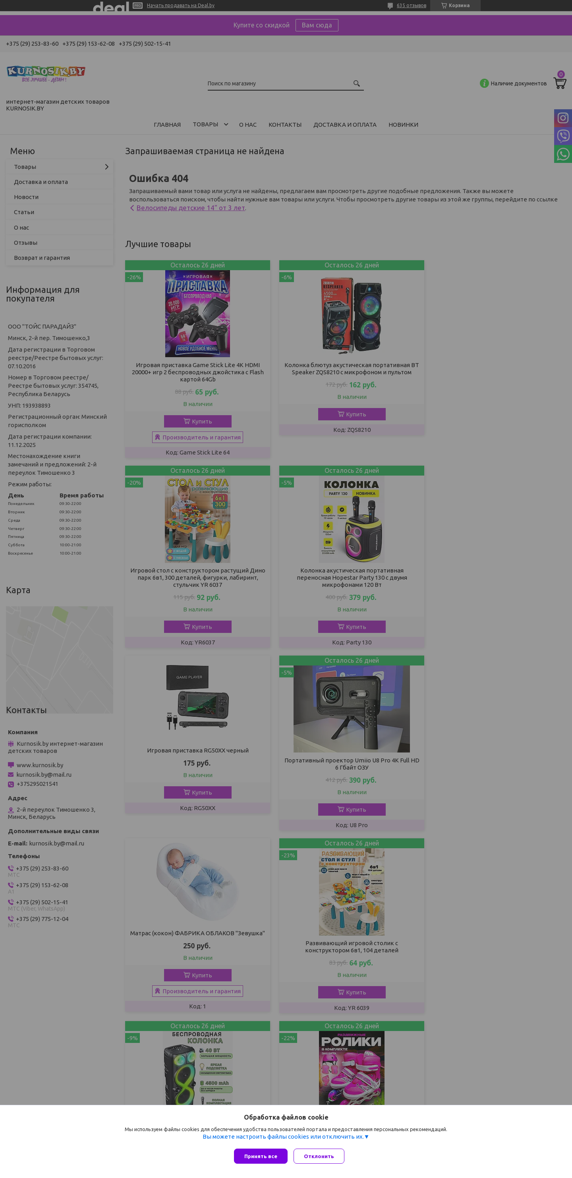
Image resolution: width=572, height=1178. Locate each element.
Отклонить (321, 1156)
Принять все (260, 1156)
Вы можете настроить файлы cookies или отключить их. (283, 1138)
